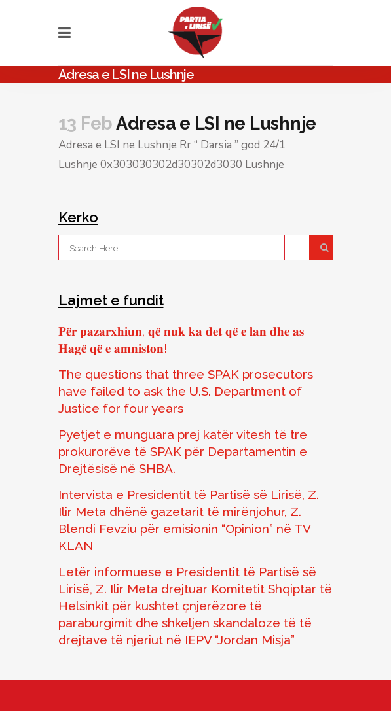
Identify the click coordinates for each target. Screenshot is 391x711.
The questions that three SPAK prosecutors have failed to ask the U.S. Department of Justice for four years (185, 391)
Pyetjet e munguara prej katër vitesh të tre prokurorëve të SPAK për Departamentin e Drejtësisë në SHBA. (182, 451)
